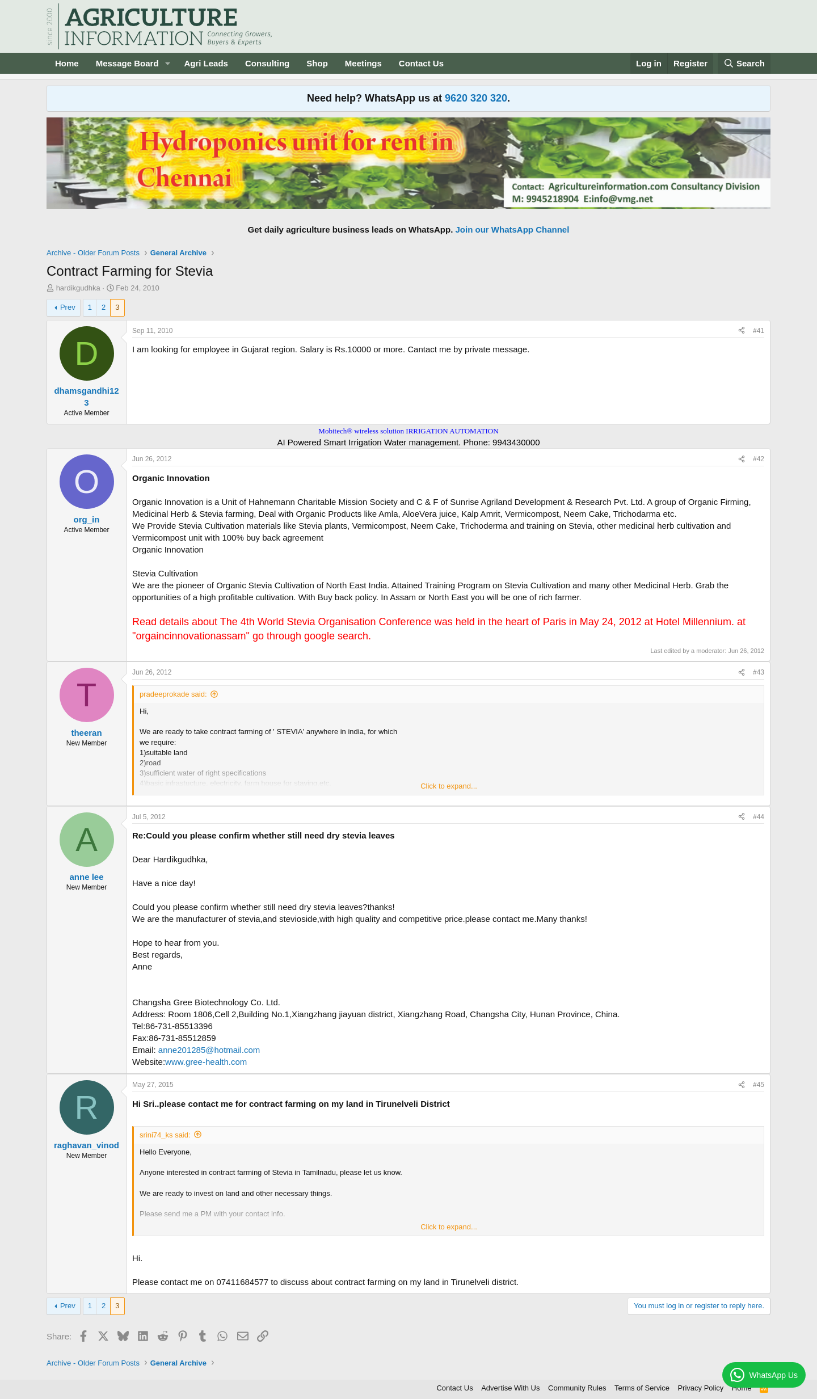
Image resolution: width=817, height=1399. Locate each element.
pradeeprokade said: (173, 694)
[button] (167, 63)
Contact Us (421, 63)
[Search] (744, 63)
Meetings (363, 63)
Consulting (267, 63)
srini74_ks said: (165, 1135)
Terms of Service (641, 1388)
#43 (758, 672)
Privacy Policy (700, 1388)
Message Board (127, 63)
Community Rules (577, 1388)
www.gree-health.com (206, 1062)
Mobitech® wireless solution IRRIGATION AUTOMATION (408, 431)
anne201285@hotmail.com (209, 1050)
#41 (758, 331)
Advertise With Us (510, 1388)
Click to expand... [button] (448, 786)
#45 (758, 1085)
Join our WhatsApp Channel (513, 229)
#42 (758, 459)
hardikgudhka (78, 288)
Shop (317, 63)
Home (67, 63)
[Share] (741, 331)
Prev (67, 307)
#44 (758, 817)
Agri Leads (206, 63)
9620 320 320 (476, 98)
